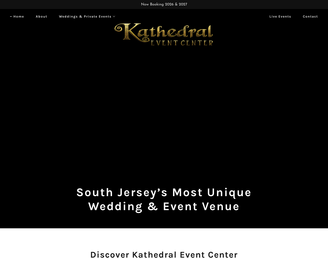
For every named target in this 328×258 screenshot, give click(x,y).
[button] (86, 16)
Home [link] (18, 16)
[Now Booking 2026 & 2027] (164, 4)
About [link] (41, 16)
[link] (164, 16)
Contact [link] (310, 16)
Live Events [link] (280, 16)
